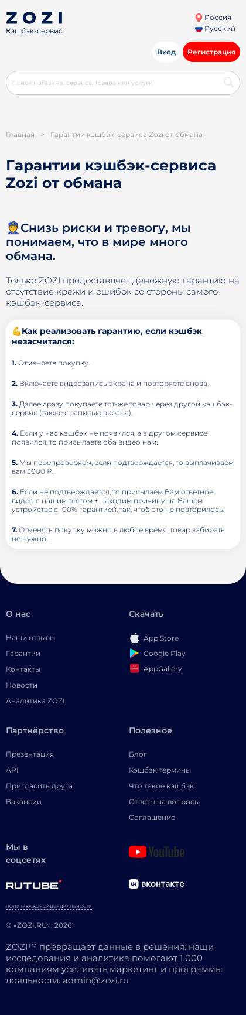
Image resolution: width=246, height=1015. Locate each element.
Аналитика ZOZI (35, 700)
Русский (215, 28)
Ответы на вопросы (164, 801)
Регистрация (211, 51)
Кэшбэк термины (160, 769)
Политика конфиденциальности (49, 906)
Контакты (23, 669)
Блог (138, 754)
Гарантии (23, 653)
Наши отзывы (30, 637)
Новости (21, 685)
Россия (212, 17)
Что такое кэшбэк (161, 785)
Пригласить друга (39, 785)
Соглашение (152, 817)
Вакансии (24, 801)
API (12, 769)
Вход (166, 51)
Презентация (30, 754)
